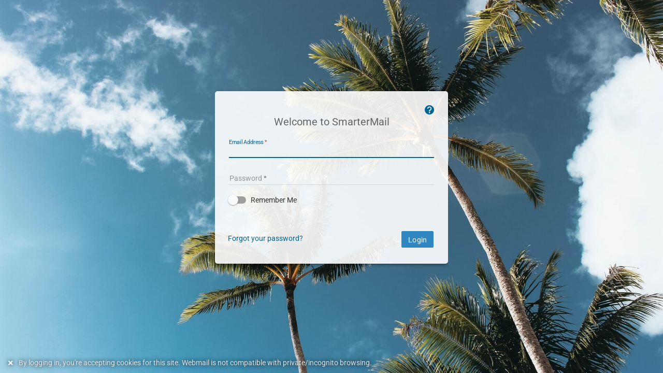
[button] (331, 200)
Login (417, 240)
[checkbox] (331, 200)
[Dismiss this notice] (12, 363)
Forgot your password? (265, 238)
